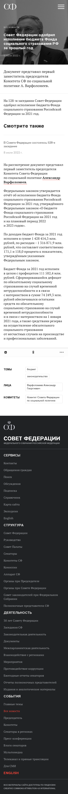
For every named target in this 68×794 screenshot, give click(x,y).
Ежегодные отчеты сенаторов (24, 675)
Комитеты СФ (13, 560)
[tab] (34, 352)
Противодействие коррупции (24, 668)
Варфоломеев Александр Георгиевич (41, 387)
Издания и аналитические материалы (29, 689)
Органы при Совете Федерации (25, 588)
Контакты (10, 463)
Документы (11, 641)
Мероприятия (13, 662)
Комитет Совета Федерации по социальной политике (43, 399)
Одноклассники (33, 352)
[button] (60, 7)
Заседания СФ (13, 627)
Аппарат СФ (12, 574)
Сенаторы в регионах (18, 731)
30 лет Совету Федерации (21, 620)
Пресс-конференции (18, 738)
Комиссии (10, 567)
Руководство (12, 540)
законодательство (37, 376)
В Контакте (5, 352)
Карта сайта (12, 504)
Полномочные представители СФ (26, 605)
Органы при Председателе (21, 581)
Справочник (12, 497)
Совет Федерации (16, 533)
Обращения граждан (18, 470)
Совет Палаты (13, 547)
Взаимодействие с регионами (24, 655)
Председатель (13, 718)
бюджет (31, 369)
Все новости (11, 27)
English (8, 518)
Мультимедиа (13, 752)
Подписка (10, 490)
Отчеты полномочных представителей (30, 682)
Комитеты (10, 725)
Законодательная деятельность (25, 634)
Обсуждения (12, 484)
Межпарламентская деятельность (26, 648)
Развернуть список (62, 352)
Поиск (8, 477)
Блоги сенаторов (15, 745)
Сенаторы (10, 553)
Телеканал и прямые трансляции (26, 759)
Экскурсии (11, 511)
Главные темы (13, 704)
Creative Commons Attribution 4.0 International (29, 788)
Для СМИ (10, 766)
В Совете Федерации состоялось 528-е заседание (29, 144)
